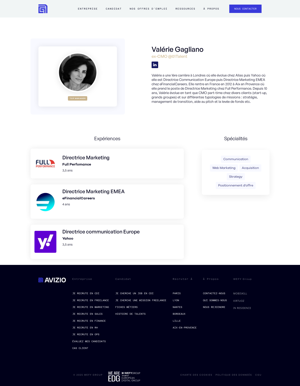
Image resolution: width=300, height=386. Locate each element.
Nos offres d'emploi (149, 8)
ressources (185, 8)
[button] (88, 11)
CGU (258, 375)
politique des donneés (234, 375)
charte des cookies (196, 375)
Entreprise (88, 8)
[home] (42, 8)
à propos (211, 8)
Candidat (114, 8)
